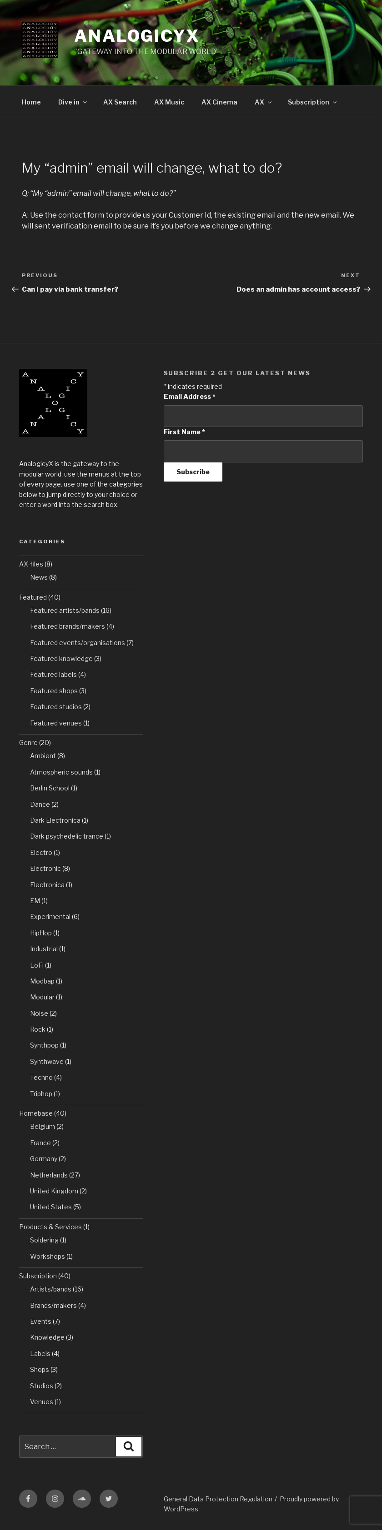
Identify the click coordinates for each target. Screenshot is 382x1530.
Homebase (36, 1113)
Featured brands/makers (67, 626)
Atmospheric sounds (61, 772)
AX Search (120, 102)
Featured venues (56, 723)
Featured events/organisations (77, 642)
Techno (41, 1077)
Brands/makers (53, 1305)
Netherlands (49, 1175)
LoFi (37, 965)
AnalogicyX (137, 36)
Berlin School (50, 788)
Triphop (41, 1094)
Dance (40, 804)
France (40, 1143)
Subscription (313, 102)
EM (35, 900)
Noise (39, 1013)
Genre (28, 742)
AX (264, 102)
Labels (40, 1353)
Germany (43, 1158)
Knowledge (47, 1337)
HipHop (41, 933)
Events (40, 1321)
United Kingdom (54, 1191)
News (39, 577)
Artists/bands (50, 1289)
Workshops (47, 1256)
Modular (42, 997)
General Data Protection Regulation (218, 1499)
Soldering (44, 1240)
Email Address (190, 396)
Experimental (50, 916)
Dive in (73, 102)
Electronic (45, 868)
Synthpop (44, 1045)
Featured (33, 597)
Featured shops (54, 691)
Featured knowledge (61, 658)
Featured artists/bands (65, 610)
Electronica (47, 885)
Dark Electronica (55, 820)
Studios (41, 1386)
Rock (37, 1029)
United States (51, 1207)
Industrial (44, 949)
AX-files (31, 564)
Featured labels (53, 674)
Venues (41, 1402)
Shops (39, 1369)
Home (31, 102)
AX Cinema (219, 102)
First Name (184, 432)
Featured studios (56, 706)
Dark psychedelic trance (66, 836)
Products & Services (50, 1227)
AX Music (169, 102)
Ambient (43, 756)
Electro (41, 852)
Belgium (42, 1126)
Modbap (42, 981)
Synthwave (47, 1061)
